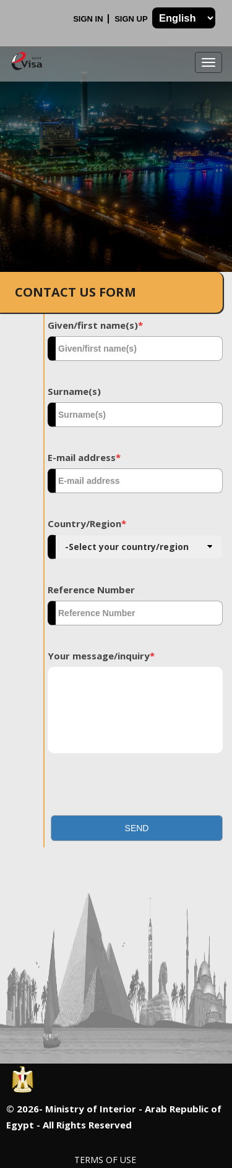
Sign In (89, 18)
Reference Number (91, 589)
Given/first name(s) (95, 325)
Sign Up (132, 18)
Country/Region (87, 523)
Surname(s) (74, 391)
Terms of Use (105, 1160)
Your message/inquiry (101, 656)
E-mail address (84, 457)
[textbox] (135, 348)
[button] (137, 828)
